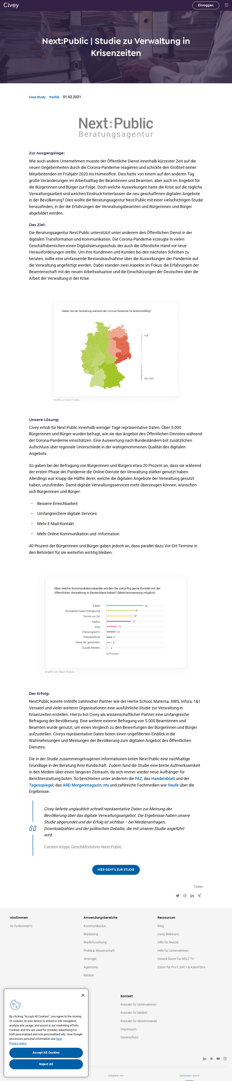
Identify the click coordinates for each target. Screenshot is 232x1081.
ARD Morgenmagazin (82, 785)
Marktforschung (95, 942)
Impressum (128, 1029)
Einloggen (206, 5)
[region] (46, 1032)
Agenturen (91, 967)
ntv (106, 785)
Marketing (91, 934)
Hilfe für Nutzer (168, 942)
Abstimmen (19, 918)
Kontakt (127, 996)
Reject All (46, 1064)
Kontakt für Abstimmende (139, 1021)
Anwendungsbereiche (100, 918)
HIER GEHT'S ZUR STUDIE (116, 870)
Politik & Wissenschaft (99, 950)
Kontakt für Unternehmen (138, 1004)
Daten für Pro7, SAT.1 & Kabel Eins (181, 967)
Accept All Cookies (46, 1052)
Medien (89, 975)
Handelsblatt (163, 778)
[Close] (83, 995)
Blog (160, 926)
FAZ (138, 778)
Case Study (37, 97)
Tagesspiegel (41, 785)
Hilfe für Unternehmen (172, 950)
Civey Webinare (168, 934)
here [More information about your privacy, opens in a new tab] (59, 1038)
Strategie (90, 959)
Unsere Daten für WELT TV (175, 959)
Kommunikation (95, 926)
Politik (54, 97)
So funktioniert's (21, 926)
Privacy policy (18, 1043)
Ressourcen (166, 918)
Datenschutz (129, 1037)
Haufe (173, 785)
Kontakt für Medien (134, 1012)
